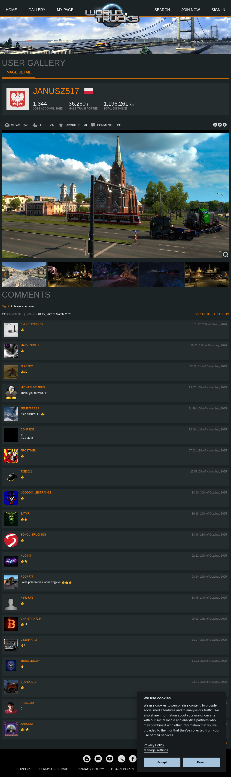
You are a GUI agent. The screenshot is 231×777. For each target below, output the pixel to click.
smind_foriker (32, 324)
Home (11, 10)
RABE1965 (27, 702)
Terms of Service (54, 769)
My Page (65, 10)
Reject (201, 762)
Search (162, 10)
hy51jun (27, 597)
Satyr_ (26, 513)
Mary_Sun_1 (30, 345)
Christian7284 (31, 618)
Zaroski (27, 723)
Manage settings (156, 750)
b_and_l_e (28, 681)
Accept (162, 762)
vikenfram (29, 639)
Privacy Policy (91, 769)
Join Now (190, 10)
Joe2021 (26, 471)
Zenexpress (30, 408)
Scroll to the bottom (212, 314)
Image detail (18, 72)
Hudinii (26, 555)
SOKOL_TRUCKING (33, 534)
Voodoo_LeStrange (36, 492)
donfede (27, 429)
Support (24, 769)
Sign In (218, 10)
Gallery (37, 10)
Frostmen (28, 450)
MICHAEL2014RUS (33, 387)
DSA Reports (122, 769)
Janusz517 (56, 91)
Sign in (6, 306)
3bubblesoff (30, 660)
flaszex (27, 366)
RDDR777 (27, 576)
